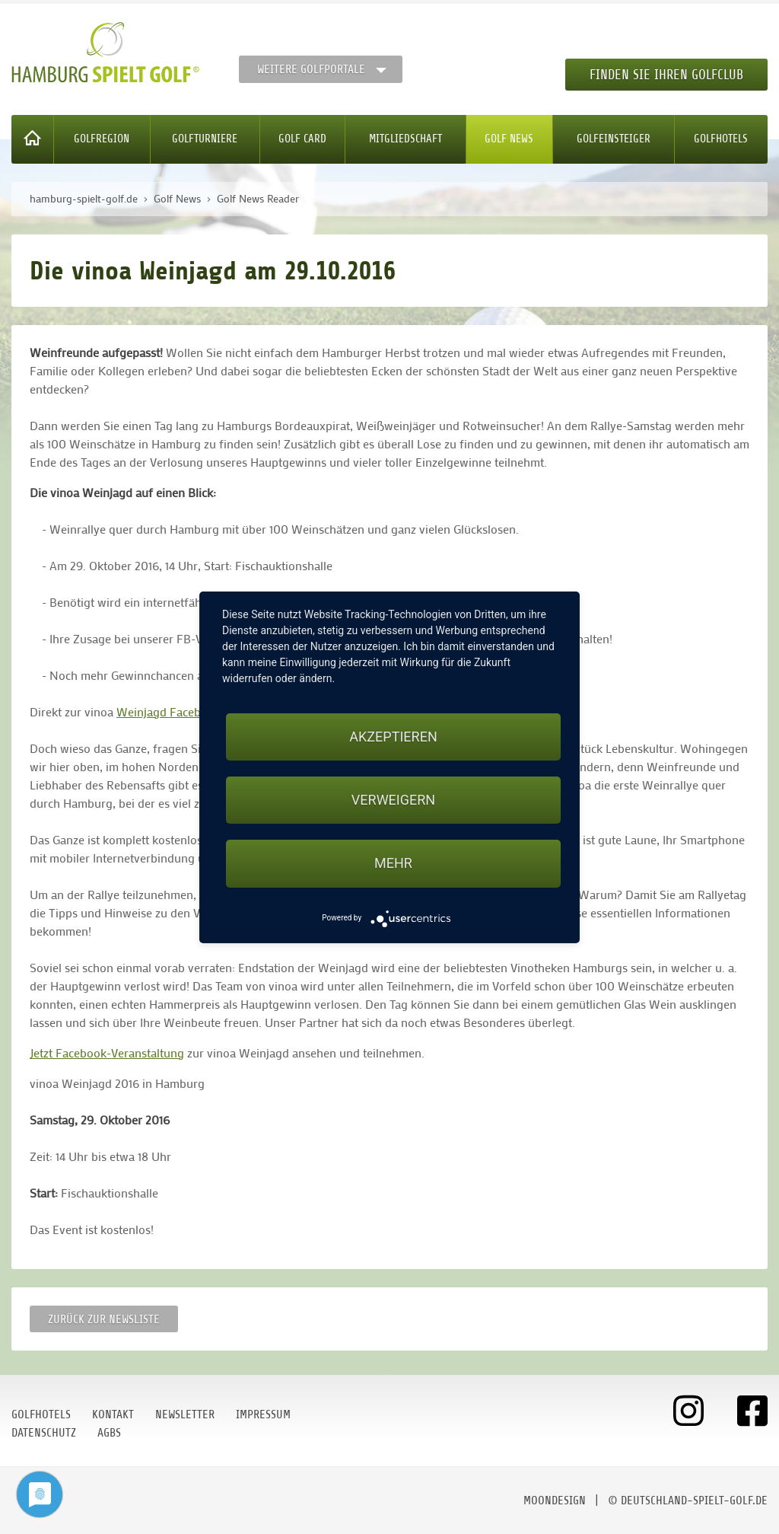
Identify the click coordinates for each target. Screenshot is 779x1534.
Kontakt (113, 1414)
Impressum (263, 1414)
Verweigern (393, 800)
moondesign (554, 1500)
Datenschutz (43, 1433)
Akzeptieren (393, 737)
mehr (393, 863)
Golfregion (101, 138)
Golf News (509, 138)
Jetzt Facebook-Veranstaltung (107, 1052)
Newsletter (185, 1414)
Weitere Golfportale (311, 69)
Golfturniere (204, 138)
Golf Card (302, 138)
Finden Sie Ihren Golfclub (666, 74)
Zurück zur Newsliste (104, 1319)
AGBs (109, 1433)
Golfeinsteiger (613, 138)
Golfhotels (721, 138)
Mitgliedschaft (405, 138)
